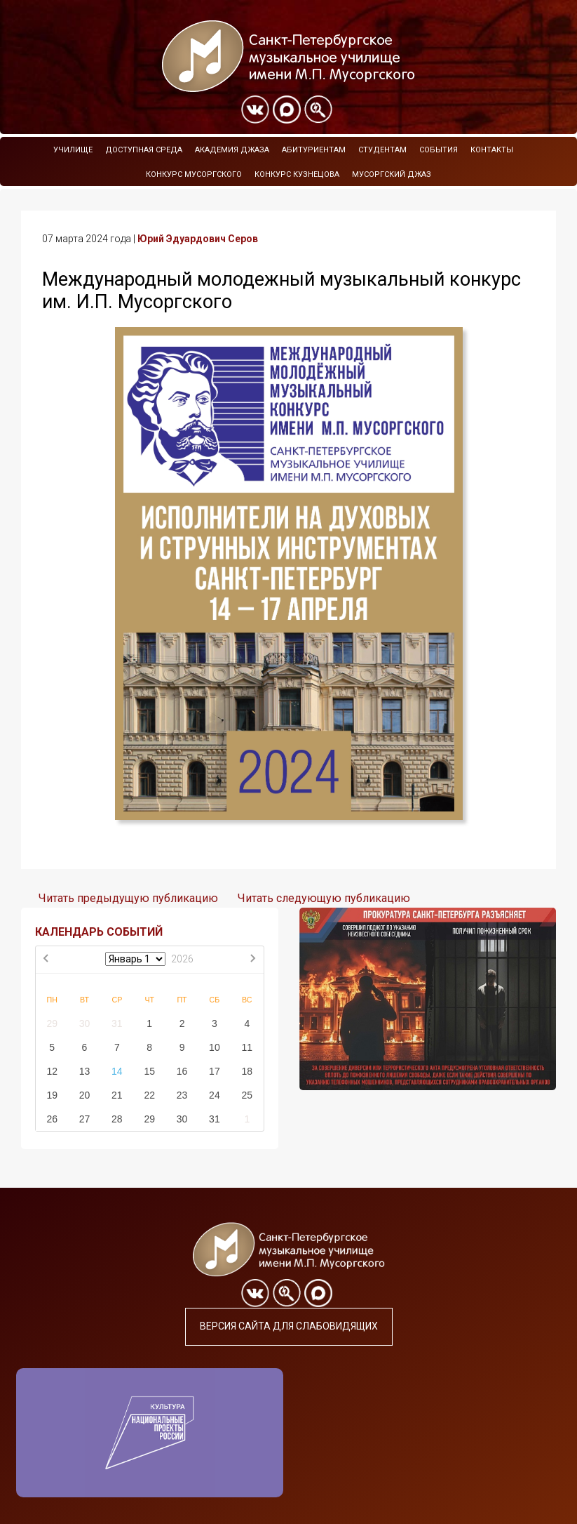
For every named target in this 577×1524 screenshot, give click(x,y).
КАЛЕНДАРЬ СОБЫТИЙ (99, 932)
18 (246, 1071)
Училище (73, 149)
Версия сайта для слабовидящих (289, 1326)
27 (84, 1119)
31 (117, 1023)
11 (246, 1047)
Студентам (382, 149)
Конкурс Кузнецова (296, 174)
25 (246, 1095)
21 (117, 1095)
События (438, 149)
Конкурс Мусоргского (194, 174)
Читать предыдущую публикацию (128, 898)
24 (214, 1095)
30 (84, 1023)
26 (51, 1119)
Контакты (491, 149)
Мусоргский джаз (391, 174)
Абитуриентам (314, 149)
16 (182, 1071)
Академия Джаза (232, 149)
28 (117, 1119)
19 (51, 1095)
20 (84, 1095)
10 (214, 1047)
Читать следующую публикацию (324, 898)
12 (51, 1071)
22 (149, 1095)
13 (84, 1071)
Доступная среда (143, 149)
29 (51, 1023)
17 (214, 1071)
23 (182, 1095)
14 (117, 1071)
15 (149, 1071)
